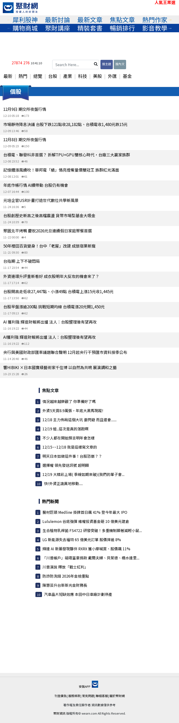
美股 (97, 76)
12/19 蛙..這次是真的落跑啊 (65, 429)
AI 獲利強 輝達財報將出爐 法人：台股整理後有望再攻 (50, 322)
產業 (67, 76)
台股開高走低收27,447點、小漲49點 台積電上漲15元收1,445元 (58, 291)
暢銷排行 (122, 28)
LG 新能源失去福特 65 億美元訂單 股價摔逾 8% (81, 539)
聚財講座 (57, 28)
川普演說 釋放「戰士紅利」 (65, 567)
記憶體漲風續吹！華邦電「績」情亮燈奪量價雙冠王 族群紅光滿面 (61, 170)
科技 (82, 76)
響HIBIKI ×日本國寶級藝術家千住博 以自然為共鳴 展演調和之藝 (60, 367)
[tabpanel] (25, 19)
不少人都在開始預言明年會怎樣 (68, 438)
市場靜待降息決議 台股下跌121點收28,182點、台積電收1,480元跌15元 (65, 124)
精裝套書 (90, 28)
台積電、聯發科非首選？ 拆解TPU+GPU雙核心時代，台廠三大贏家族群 (66, 155)
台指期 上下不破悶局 (21, 261)
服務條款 (74, 696)
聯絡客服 (102, 696)
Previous (9, 19)
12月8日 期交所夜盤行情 (24, 139)
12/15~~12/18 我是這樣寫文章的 (69, 447)
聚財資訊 (59, 713)
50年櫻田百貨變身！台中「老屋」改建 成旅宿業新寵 (49, 246)
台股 (52, 76)
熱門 (22, 76)
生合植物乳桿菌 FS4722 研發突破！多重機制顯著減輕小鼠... (92, 530)
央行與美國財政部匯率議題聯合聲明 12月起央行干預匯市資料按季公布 (65, 352)
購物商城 (25, 28)
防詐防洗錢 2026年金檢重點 (65, 576)
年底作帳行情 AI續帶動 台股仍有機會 (35, 185)
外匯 (112, 76)
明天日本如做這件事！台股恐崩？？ (72, 456)
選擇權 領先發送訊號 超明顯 (65, 465)
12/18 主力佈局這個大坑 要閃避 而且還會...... (79, 419)
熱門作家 (154, 19)
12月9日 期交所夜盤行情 (24, 109)
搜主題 (106, 64)
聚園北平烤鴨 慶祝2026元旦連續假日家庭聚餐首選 (47, 231)
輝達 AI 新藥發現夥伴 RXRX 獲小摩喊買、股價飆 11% (86, 548)
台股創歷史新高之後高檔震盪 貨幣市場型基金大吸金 (49, 215)
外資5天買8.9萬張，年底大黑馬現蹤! (72, 410)
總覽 (37, 76)
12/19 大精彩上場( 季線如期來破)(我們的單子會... (83, 474)
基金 (127, 76)
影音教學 (154, 28)
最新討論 (57, 19)
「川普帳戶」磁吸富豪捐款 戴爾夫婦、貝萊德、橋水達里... (90, 558)
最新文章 (90, 19)
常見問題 (88, 696)
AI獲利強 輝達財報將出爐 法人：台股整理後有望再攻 (49, 337)
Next (170, 19)
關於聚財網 (117, 696)
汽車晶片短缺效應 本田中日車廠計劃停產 (78, 594)
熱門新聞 (50, 501)
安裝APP (88, 686)
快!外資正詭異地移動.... (63, 483)
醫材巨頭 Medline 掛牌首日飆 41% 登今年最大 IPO (84, 512)
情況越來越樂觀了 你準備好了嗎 (69, 401)
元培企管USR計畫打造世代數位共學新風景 (41, 200)
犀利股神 (25, 19)
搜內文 (119, 64)
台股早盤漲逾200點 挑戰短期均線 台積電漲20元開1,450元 (54, 306)
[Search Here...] (75, 64)
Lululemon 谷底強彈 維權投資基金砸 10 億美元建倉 (85, 521)
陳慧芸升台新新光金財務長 (64, 585)
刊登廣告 (61, 696)
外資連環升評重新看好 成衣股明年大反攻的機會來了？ (51, 276)
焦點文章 (122, 19)
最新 (7, 76)
